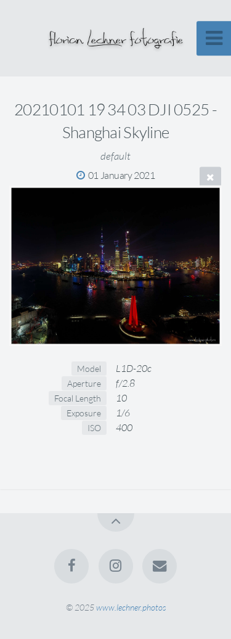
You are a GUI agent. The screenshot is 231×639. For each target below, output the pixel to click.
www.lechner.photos (131, 607)
